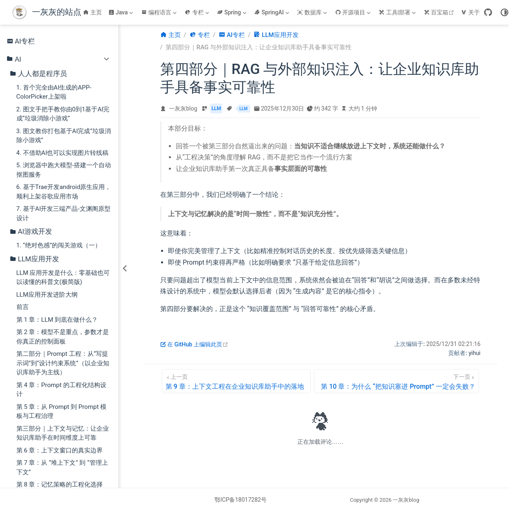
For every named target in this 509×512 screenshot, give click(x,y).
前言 (22, 307)
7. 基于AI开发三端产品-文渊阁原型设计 (63, 213)
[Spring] (232, 12)
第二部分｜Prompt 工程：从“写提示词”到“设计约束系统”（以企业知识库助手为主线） (62, 363)
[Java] (121, 12)
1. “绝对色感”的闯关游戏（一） (58, 245)
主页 (92, 12)
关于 (470, 12)
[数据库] (312, 12)
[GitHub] (488, 12)
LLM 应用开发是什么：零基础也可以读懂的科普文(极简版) (63, 277)
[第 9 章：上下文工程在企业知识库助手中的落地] (236, 381)
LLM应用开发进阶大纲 (47, 294)
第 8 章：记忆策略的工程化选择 (59, 484)
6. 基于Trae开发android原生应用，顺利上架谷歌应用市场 (63, 191)
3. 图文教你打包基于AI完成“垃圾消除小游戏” (63, 135)
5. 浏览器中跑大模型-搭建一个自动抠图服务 (63, 169)
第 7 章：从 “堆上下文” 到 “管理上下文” (62, 467)
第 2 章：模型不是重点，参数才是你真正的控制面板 (62, 336)
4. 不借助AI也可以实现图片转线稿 (62, 153)
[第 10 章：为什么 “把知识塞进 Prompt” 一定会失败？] (396, 381)
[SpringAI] (272, 12)
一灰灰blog (183, 108)
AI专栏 (21, 41)
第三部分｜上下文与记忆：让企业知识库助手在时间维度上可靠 (62, 433)
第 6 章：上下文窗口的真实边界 (59, 450)
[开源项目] (354, 12)
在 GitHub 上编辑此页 (194, 344)
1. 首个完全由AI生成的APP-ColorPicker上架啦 (54, 92)
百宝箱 (440, 12)
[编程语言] (160, 12)
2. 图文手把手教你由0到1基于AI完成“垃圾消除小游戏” (63, 114)
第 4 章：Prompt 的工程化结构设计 (61, 389)
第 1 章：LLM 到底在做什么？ (57, 319)
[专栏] (197, 12)
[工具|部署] (398, 12)
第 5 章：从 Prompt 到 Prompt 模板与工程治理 (61, 411)
